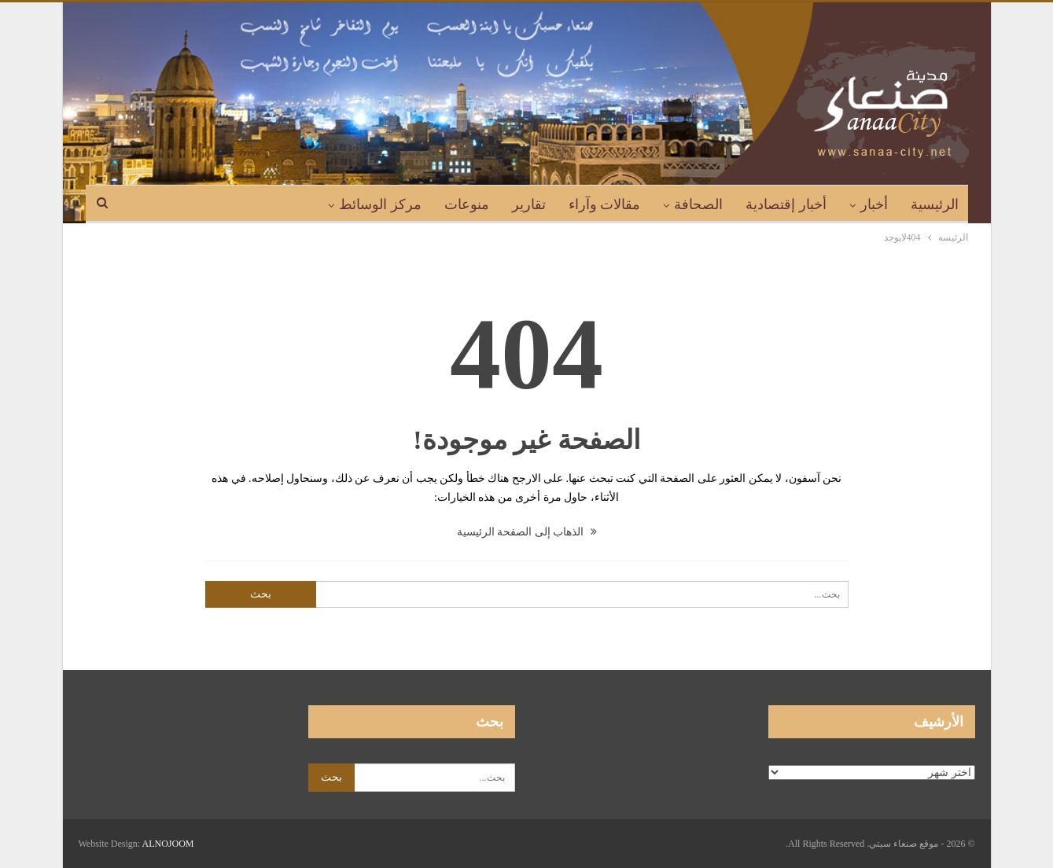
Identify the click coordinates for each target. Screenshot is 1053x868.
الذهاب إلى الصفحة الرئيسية (527, 532)
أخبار (874, 204)
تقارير (529, 204)
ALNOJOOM (168, 843)
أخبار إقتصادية (786, 204)
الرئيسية (935, 204)
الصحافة (698, 204)
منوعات (466, 204)
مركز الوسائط (380, 204)
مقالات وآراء (605, 204)
